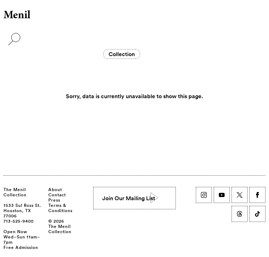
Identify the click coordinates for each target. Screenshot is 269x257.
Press (54, 200)
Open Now (15, 231)
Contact (57, 194)
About (55, 189)
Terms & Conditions (60, 208)
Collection (122, 54)
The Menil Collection (15, 192)
